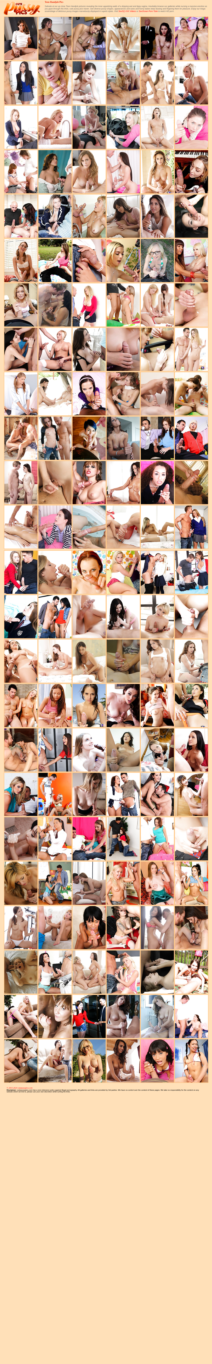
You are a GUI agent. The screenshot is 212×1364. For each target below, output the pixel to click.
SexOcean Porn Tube (148, 11)
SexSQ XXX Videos (127, 11)
